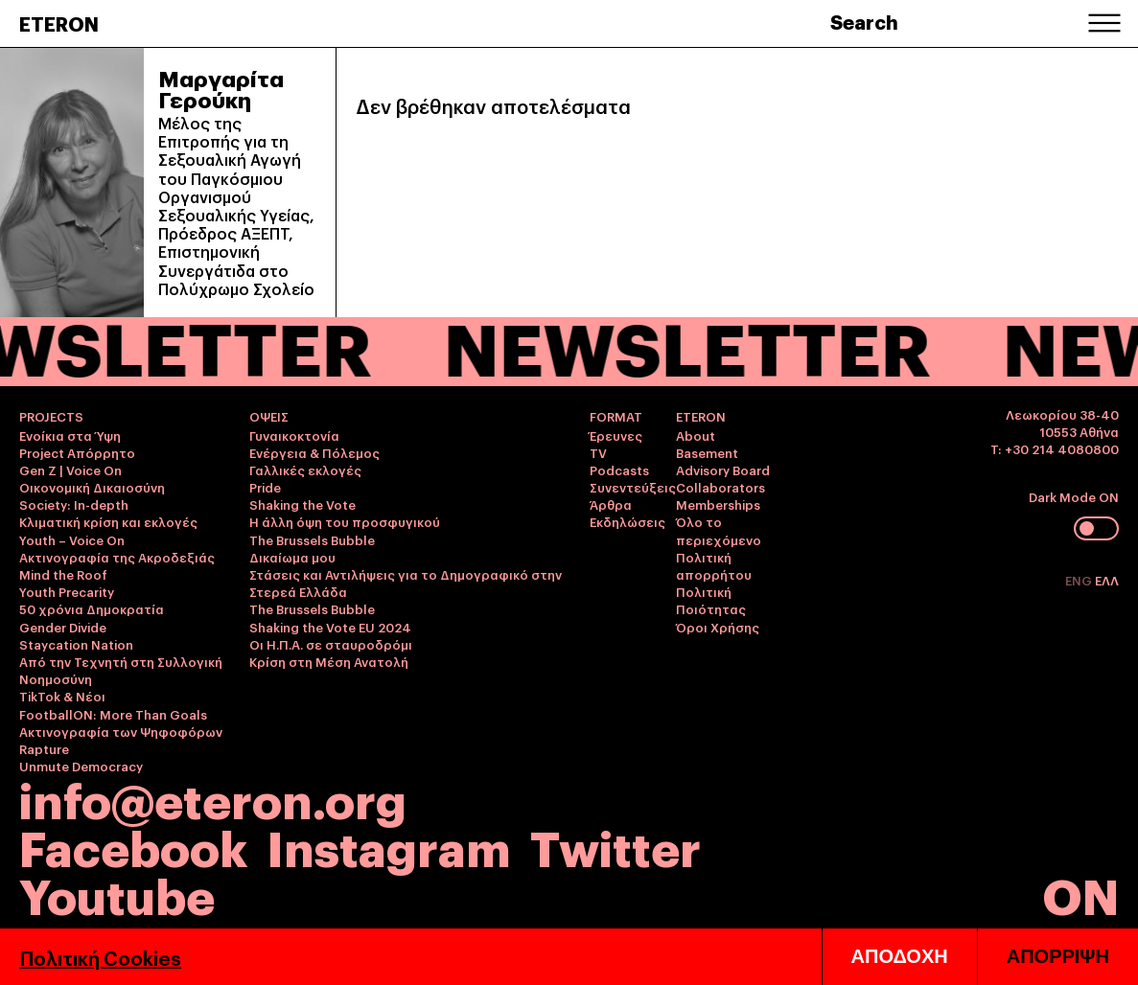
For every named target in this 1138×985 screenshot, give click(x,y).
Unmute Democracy (81, 765)
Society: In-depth (73, 504)
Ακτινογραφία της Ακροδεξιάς (117, 556)
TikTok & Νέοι (62, 695)
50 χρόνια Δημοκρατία (91, 608)
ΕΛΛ (1107, 579)
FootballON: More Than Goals (113, 713)
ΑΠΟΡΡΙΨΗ (1058, 956)
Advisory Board (723, 469)
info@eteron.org (212, 798)
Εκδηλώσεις (627, 521)
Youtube (117, 893)
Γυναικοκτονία (294, 435)
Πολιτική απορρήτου (714, 565)
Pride (265, 486)
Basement (707, 452)
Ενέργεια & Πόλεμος (314, 452)
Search (864, 21)
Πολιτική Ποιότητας (711, 600)
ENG (1080, 579)
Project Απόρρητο (77, 452)
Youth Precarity (66, 591)
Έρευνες (616, 435)
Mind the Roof (63, 574)
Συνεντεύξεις (633, 486)
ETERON (59, 23)
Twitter (615, 846)
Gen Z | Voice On (70, 469)
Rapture (44, 748)
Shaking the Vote (302, 504)
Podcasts (619, 469)
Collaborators (720, 486)
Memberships (718, 504)
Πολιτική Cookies (100, 957)
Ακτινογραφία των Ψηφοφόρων (120, 731)
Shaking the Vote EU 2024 (330, 626)
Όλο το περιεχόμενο (718, 530)
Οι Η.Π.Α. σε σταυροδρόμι (330, 644)
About (695, 435)
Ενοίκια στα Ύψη (70, 435)
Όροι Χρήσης (717, 626)
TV (598, 452)
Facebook (133, 846)
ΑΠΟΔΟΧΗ (899, 956)
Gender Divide (62, 626)
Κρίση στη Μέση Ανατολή (328, 661)
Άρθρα (611, 504)
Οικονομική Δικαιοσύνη (92, 486)
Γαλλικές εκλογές (305, 469)
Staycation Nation (76, 644)
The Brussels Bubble (312, 539)
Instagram (389, 846)
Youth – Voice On (72, 539)
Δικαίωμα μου (292, 556)
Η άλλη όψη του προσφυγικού (344, 521)
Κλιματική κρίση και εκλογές (108, 521)
